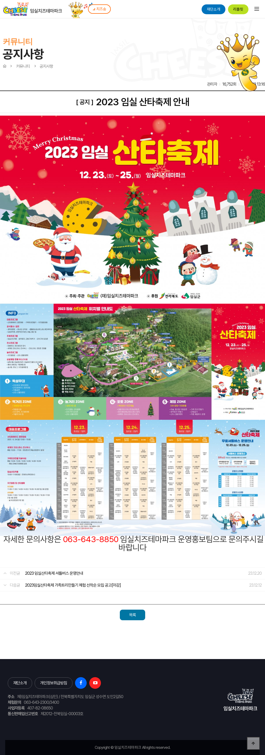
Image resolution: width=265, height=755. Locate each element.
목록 (132, 614)
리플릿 (238, 9)
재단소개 (213, 9)
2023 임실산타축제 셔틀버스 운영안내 (54, 573)
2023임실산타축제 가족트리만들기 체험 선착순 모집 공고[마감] (73, 585)
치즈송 (99, 9)
